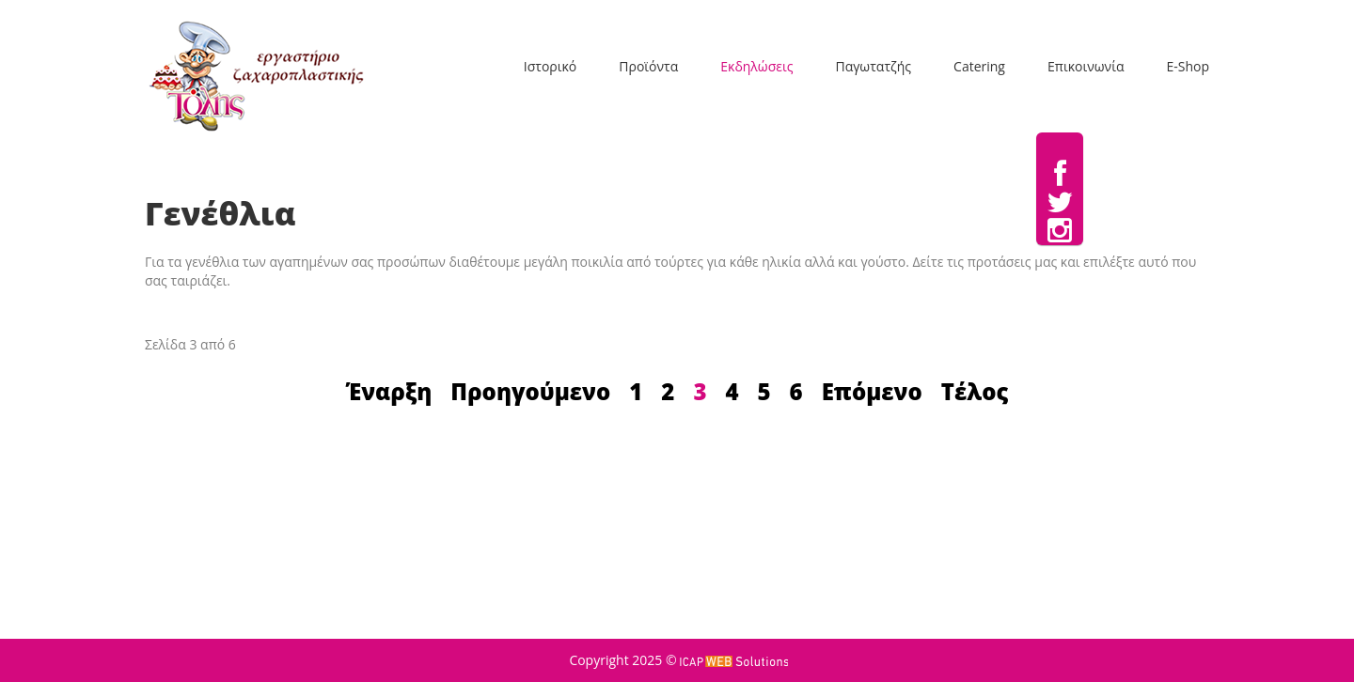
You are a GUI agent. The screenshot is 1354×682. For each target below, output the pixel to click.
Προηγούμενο (530, 391)
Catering (979, 66)
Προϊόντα (648, 66)
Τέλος (975, 391)
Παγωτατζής (873, 66)
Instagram (1059, 231)
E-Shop (1187, 66)
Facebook (1060, 175)
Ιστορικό (550, 66)
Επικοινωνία (1085, 66)
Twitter (1060, 203)
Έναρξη (389, 391)
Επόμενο (872, 391)
